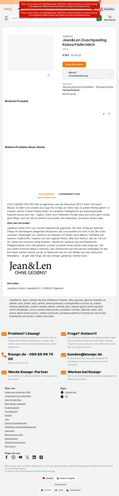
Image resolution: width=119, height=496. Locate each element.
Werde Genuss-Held (14, 435)
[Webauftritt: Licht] (58, 490)
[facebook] (6, 457)
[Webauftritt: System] (46, 490)
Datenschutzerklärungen (16, 423)
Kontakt (8, 415)
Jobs (7, 419)
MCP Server (10, 446)
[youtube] (20, 457)
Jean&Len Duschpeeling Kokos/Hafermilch (84, 42)
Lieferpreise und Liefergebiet (18, 396)
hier (53, 471)
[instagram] (13, 457)
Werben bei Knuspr (84, 372)
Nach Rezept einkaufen (15, 404)
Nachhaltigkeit (11, 438)
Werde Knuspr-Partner (28, 372)
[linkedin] (34, 457)
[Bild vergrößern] (49, 76)
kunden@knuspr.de (85, 354)
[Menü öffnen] (6, 18)
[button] (107, 9)
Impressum (9, 431)
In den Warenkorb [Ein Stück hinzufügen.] (74, 64)
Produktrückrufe (12, 408)
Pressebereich (11, 411)
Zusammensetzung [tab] (69, 194)
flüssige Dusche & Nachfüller (78, 86)
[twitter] (27, 457)
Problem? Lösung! (24, 333)
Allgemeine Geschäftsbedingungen (20, 427)
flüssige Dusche (104, 86)
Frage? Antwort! (82, 333)
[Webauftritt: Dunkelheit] (73, 490)
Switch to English (66, 478)
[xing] (41, 457)
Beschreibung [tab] (46, 194)
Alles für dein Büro (13, 400)
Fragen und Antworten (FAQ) (18, 392)
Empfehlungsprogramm (15, 442)
